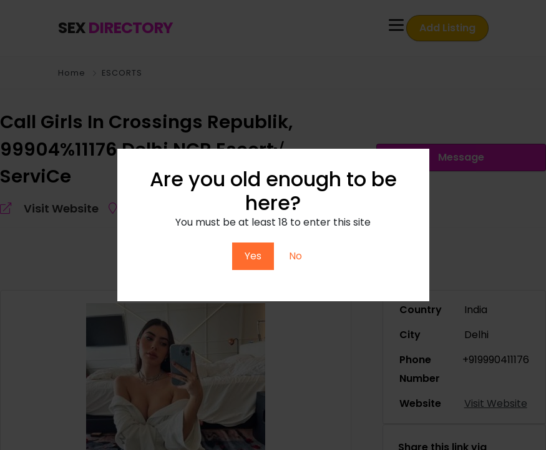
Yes (253, 256)
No (295, 256)
